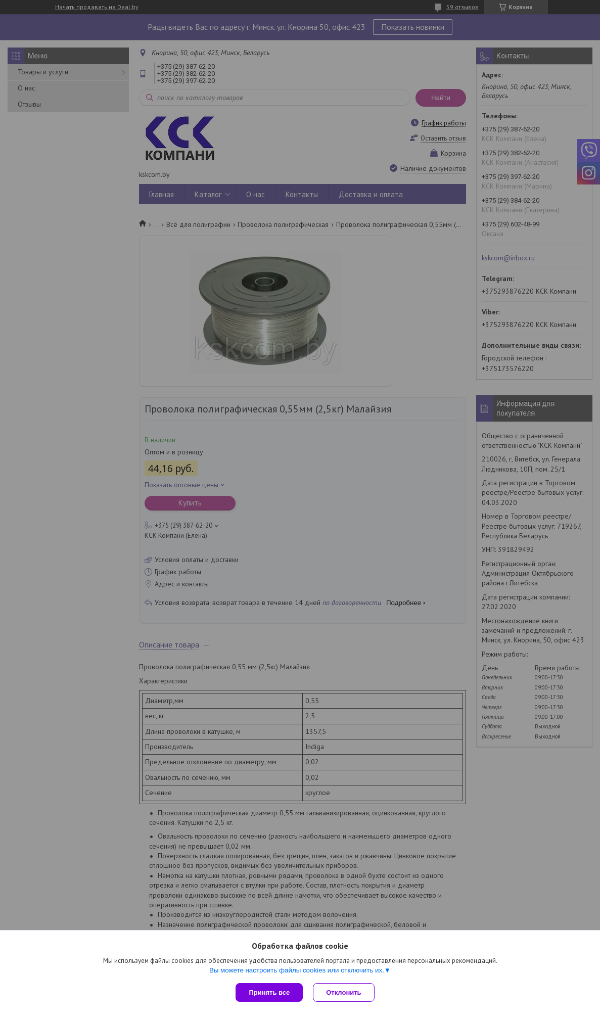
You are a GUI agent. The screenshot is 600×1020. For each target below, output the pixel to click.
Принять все (269, 992)
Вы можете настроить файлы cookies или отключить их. (296, 970)
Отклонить (343, 992)
